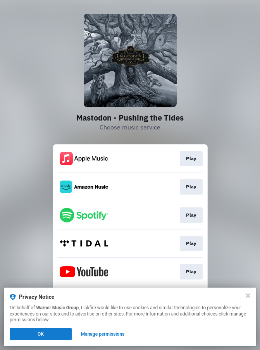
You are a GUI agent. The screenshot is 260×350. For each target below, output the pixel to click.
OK (41, 334)
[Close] (248, 296)
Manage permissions (103, 334)
